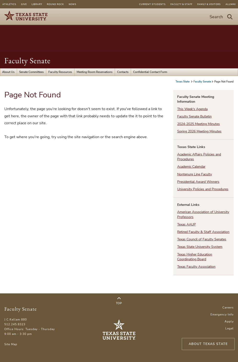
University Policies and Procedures (202, 189)
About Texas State (208, 344)
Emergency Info (222, 314)
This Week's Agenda (192, 109)
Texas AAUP (186, 224)
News (72, 4)
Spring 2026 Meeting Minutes (199, 131)
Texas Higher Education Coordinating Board (194, 256)
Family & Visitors (209, 4)
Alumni (231, 4)
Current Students (152, 4)
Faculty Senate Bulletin (194, 116)
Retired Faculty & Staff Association (203, 232)
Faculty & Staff (181, 4)
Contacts (123, 72)
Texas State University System (199, 246)
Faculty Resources (60, 72)
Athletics (9, 4)
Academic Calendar (191, 166)
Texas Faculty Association (196, 266)
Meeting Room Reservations (95, 72)
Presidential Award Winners (198, 181)
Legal (229, 328)
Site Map (10, 344)
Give (24, 4)
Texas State (183, 81)
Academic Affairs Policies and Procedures (199, 156)
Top (118, 301)
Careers (228, 307)
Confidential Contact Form (150, 72)
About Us (8, 72)
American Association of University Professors (203, 214)
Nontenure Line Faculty (194, 174)
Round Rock (55, 4)
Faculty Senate (27, 60)
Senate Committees (31, 72)
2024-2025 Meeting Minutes (198, 124)
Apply (229, 321)
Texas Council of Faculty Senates (201, 239)
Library (37, 4)
